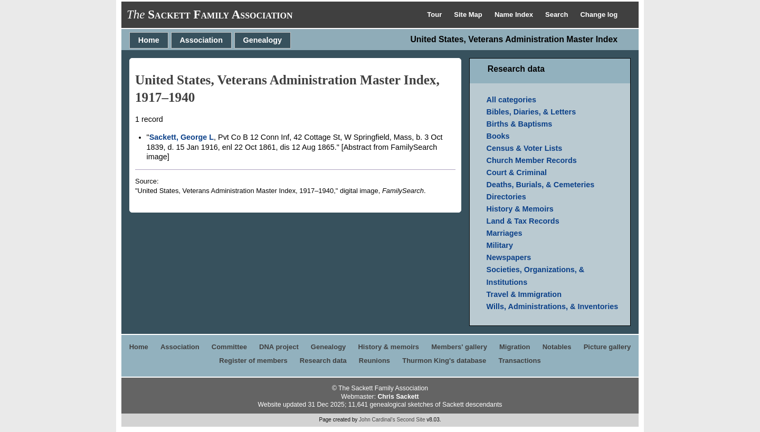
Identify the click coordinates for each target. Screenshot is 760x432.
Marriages (504, 233)
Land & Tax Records (523, 221)
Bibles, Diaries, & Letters (531, 112)
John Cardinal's (377, 420)
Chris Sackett (398, 396)
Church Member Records (532, 160)
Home (148, 40)
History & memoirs (388, 347)
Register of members (253, 360)
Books (498, 136)
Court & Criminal (517, 172)
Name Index (515, 14)
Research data (323, 360)
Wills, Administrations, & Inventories (553, 306)
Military (500, 245)
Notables (557, 347)
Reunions (374, 360)
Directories (506, 197)
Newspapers (509, 257)
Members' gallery (459, 347)
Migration (514, 347)
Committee (229, 347)
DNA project (279, 347)
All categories (511, 99)
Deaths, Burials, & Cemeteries (541, 184)
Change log (599, 14)
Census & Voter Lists (525, 148)
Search (557, 14)
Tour (435, 14)
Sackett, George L (181, 137)
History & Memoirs (520, 209)
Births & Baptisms (520, 124)
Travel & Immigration (524, 294)
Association (201, 40)
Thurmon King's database (444, 360)
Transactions (519, 360)
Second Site (411, 420)
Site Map (469, 14)
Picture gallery (607, 347)
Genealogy (262, 40)
